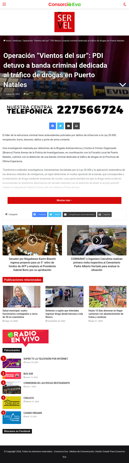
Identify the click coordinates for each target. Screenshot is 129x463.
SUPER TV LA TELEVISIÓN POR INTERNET (46, 358)
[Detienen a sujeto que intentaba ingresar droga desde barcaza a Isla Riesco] (64, 296)
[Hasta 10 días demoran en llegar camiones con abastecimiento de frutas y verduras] (107, 296)
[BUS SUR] (12, 375)
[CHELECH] (12, 402)
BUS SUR (28, 373)
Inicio (7, 40)
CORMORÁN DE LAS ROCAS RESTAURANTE (47, 383)
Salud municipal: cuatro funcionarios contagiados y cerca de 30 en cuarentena (20, 313)
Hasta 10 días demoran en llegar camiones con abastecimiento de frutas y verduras (106, 313)
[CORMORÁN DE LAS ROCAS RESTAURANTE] (12, 387)
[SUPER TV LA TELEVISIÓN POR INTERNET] (12, 363)
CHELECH (29, 398)
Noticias (17, 40)
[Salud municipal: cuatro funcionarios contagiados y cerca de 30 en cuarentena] (21, 296)
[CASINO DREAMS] (12, 417)
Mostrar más (64, 200)
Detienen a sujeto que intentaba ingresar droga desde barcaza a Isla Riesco (64, 313)
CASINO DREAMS (33, 413)
